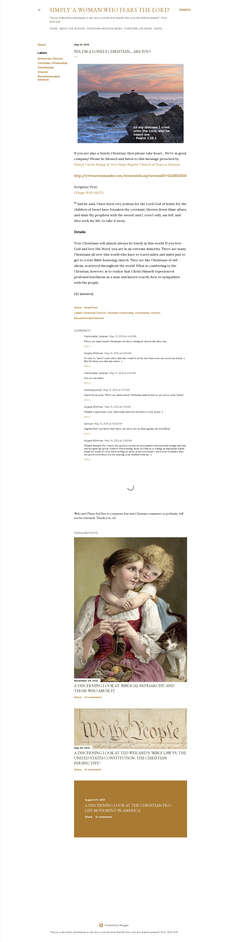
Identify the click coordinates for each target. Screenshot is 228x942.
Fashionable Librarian (96, 336)
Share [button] (42, 44)
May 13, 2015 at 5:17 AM (116, 390)
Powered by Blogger (114, 925)
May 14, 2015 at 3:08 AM (118, 440)
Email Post (91, 307)
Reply (87, 346)
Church (43, 72)
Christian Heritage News (104, 28)
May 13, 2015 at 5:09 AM (118, 353)
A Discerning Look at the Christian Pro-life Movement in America (128, 808)
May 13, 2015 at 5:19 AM (118, 406)
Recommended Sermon (49, 78)
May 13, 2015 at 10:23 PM (108, 423)
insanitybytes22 (93, 390)
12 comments (103, 816)
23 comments (93, 697)
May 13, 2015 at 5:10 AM (122, 373)
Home (53, 28)
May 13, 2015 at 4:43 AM (122, 336)
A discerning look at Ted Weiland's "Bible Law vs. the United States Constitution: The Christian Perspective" (130, 758)
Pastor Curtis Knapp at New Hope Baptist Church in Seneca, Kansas (126, 164)
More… (158, 28)
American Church (50, 58)
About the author (72, 28)
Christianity (46, 67)
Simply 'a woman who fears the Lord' (110, 10)
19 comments (93, 769)
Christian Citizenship (52, 63)
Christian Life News (138, 28)
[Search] (184, 10)
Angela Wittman (93, 353)
